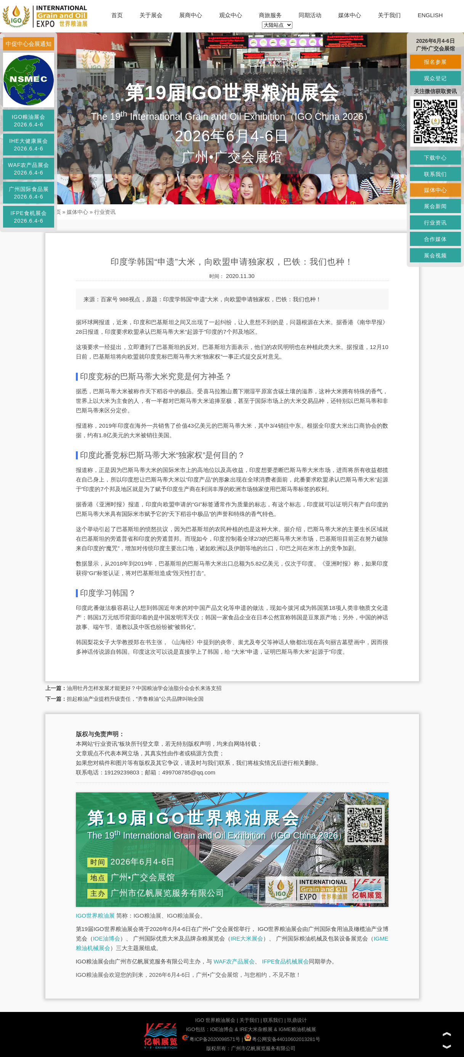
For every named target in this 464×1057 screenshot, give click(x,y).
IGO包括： (198, 1029)
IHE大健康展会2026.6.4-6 (28, 145)
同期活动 (310, 15)
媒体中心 (349, 15)
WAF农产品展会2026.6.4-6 (29, 169)
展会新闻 (435, 206)
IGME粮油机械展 (297, 1029)
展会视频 (435, 255)
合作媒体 (435, 239)
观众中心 (230, 15)
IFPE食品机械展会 (285, 961)
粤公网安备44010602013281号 (282, 1039)
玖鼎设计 (297, 1020)
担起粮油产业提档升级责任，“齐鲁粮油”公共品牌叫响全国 (135, 699)
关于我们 (389, 15)
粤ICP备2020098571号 (211, 1039)
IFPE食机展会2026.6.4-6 (28, 217)
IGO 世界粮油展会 (215, 1020)
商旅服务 (270, 15)
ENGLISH (430, 15)
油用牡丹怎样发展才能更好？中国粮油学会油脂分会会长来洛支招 (144, 688)
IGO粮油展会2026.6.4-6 (29, 121)
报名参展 (435, 62)
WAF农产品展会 (234, 961)
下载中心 (435, 158)
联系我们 (273, 1020)
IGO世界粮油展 (95, 915)
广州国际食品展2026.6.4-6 (29, 193)
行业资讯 (105, 212)
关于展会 (151, 15)
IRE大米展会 (247, 938)
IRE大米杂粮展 (256, 1029)
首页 (117, 15)
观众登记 (435, 78)
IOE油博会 (106, 938)
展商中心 (190, 15)
